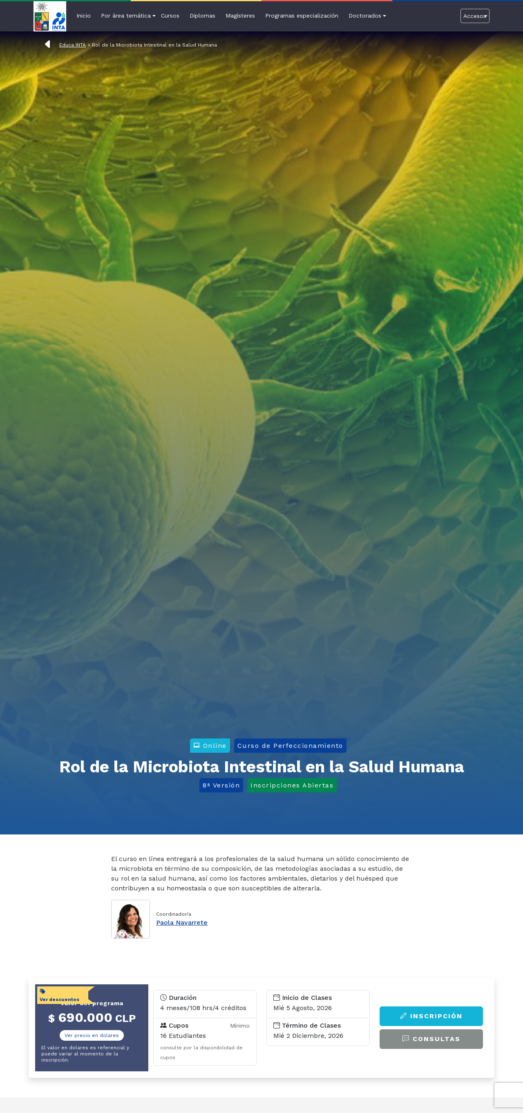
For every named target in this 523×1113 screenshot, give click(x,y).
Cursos (170, 15)
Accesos (474, 15)
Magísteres (240, 15)
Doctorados (365, 15)
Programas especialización (301, 15)
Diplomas (202, 15)
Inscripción (431, 1016)
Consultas (431, 1039)
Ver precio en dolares (92, 1035)
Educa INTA (72, 45)
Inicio (83, 15)
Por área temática (126, 15)
